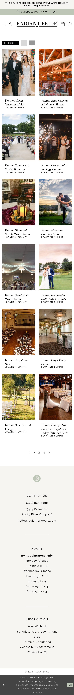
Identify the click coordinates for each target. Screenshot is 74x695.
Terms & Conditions (37, 641)
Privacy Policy (37, 652)
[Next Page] (49, 452)
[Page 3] (39, 452)
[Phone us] (11, 24)
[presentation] (18, 72)
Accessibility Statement (37, 646)
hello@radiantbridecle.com (37, 520)
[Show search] (69, 24)
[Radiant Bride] (37, 24)
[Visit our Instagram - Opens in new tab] (37, 478)
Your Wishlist (37, 626)
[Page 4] (44, 452)
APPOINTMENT (59, 3)
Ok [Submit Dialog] (70, 685)
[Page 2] (34, 452)
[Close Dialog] (3, 685)
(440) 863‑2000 (37, 502)
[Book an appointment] (37, 12)
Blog (37, 636)
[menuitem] (4, 24)
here (40, 692)
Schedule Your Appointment (37, 631)
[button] (4, 24)
